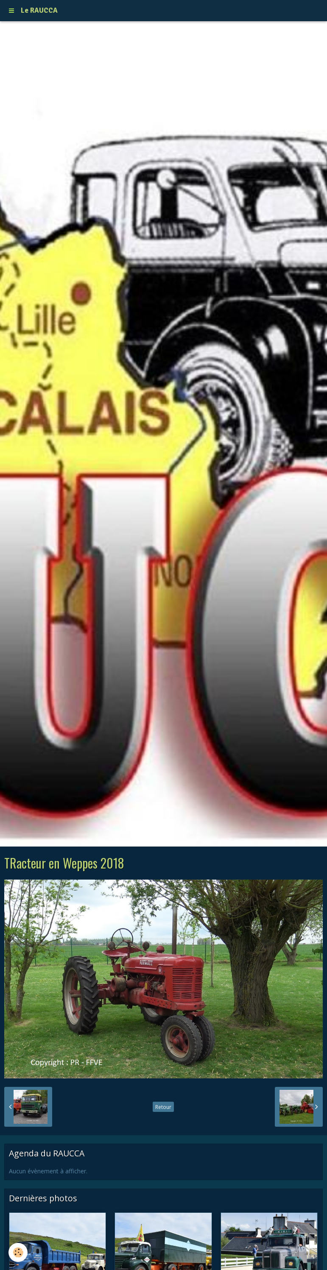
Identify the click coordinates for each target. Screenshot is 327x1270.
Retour (163, 1106)
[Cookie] (18, 1252)
